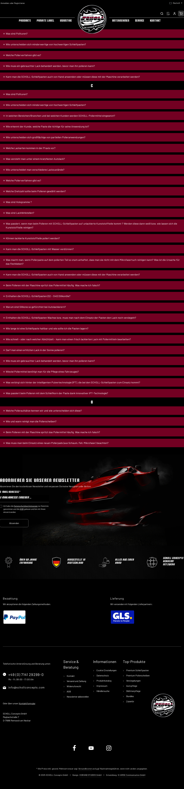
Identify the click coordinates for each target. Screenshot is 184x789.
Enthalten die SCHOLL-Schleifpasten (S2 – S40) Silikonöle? (38, 296)
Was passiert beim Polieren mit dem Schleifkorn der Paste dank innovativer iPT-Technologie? (57, 393)
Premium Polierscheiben (138, 675)
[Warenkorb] (181, 13)
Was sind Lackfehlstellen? (20, 212)
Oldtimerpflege (133, 691)
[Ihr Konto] (174, 13)
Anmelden (5, 3)
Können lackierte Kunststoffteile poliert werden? (33, 238)
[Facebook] (74, 750)
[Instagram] (108, 750)
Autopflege (131, 685)
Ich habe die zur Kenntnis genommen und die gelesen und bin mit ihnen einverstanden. (26, 509)
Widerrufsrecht (73, 686)
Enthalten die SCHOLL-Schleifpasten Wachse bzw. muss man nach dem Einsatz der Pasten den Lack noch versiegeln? (71, 317)
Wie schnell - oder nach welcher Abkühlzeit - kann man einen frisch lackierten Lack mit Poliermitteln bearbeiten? (68, 339)
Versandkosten (85, 768)
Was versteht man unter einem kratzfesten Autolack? (35, 158)
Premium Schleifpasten (137, 670)
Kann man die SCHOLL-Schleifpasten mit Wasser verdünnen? (40, 249)
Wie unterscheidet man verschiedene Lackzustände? (35, 169)
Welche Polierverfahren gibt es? (23, 55)
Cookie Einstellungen (106, 670)
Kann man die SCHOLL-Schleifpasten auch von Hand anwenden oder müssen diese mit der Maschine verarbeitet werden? (73, 76)
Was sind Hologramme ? (19, 202)
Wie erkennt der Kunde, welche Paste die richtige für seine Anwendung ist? (47, 126)
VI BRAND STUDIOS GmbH (90, 775)
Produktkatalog (103, 680)
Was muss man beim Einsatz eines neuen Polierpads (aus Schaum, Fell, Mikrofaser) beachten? (57, 442)
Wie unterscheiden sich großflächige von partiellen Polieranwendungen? (45, 137)
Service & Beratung (71, 664)
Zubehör (130, 701)
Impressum (101, 685)
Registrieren (19, 3)
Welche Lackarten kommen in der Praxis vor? (30, 148)
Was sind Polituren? (17, 33)
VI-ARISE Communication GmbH (131, 775)
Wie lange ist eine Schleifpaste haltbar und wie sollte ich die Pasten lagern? (47, 328)
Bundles (130, 696)
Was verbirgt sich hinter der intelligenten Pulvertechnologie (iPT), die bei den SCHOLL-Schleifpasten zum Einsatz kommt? (73, 382)
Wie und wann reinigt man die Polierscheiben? (31, 421)
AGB (22, 509)
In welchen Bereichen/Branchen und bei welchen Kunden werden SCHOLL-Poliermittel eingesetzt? (60, 115)
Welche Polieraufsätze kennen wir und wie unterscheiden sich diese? (44, 410)
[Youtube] (91, 750)
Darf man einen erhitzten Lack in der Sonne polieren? (35, 350)
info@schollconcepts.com (26, 687)
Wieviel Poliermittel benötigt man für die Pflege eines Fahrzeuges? (42, 371)
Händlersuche (102, 691)
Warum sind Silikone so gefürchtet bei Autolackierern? (36, 306)
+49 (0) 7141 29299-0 (26, 674)
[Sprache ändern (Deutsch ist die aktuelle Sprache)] (176, 3)
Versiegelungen (133, 680)
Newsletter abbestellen (77, 696)
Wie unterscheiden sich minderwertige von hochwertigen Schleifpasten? (46, 44)
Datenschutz (102, 675)
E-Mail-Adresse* (10, 491)
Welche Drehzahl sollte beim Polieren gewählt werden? (36, 191)
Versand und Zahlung (76, 681)
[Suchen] (162, 13)
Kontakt (70, 675)
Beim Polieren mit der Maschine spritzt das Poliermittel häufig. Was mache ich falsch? (53, 285)
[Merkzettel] (168, 13)
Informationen (104, 661)
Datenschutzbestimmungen (26, 506)
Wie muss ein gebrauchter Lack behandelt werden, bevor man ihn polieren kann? (50, 65)
